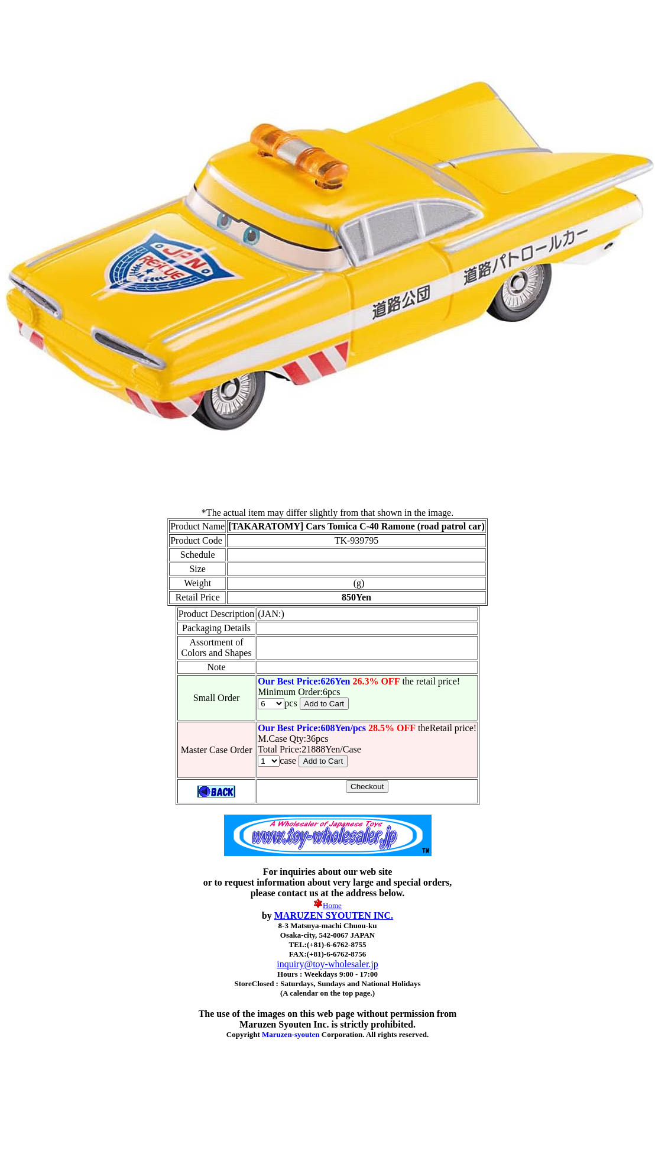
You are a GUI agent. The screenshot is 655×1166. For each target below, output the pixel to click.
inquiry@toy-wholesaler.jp (327, 964)
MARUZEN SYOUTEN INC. (333, 915)
